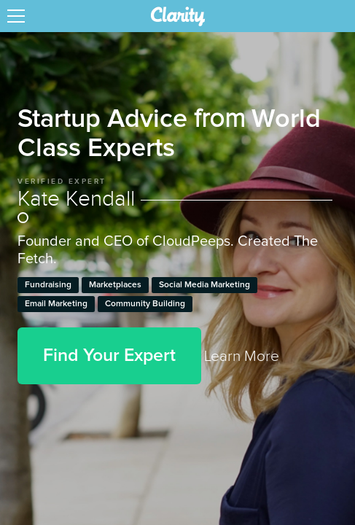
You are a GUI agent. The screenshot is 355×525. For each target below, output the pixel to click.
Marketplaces (115, 285)
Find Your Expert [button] (109, 355)
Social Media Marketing (204, 285)
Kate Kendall (174, 208)
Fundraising (48, 285)
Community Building (145, 304)
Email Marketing (56, 304)
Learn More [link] (241, 356)
